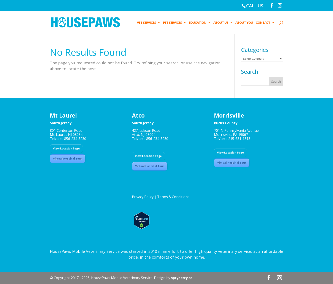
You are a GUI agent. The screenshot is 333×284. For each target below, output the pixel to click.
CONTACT (263, 23)
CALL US (254, 6)
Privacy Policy (143, 196)
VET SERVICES (146, 23)
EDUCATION (197, 23)
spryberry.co (181, 277)
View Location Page (66, 148)
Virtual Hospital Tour (67, 158)
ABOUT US (220, 23)
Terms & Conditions (173, 196)
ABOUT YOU (244, 23)
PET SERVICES (172, 23)
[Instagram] (280, 5)
